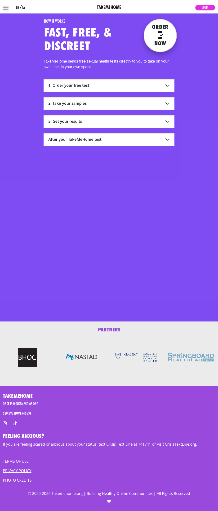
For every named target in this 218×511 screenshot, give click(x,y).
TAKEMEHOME (109, 7)
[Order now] (160, 35)
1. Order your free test (68, 85)
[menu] (6, 8)
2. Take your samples (67, 103)
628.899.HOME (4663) (17, 413)
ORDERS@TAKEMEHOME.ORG (20, 404)
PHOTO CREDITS (17, 480)
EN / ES (20, 7)
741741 (144, 444)
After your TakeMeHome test (75, 139)
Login (205, 7)
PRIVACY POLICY (17, 470)
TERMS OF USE (16, 461)
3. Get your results (65, 121)
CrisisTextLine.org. (181, 444)
